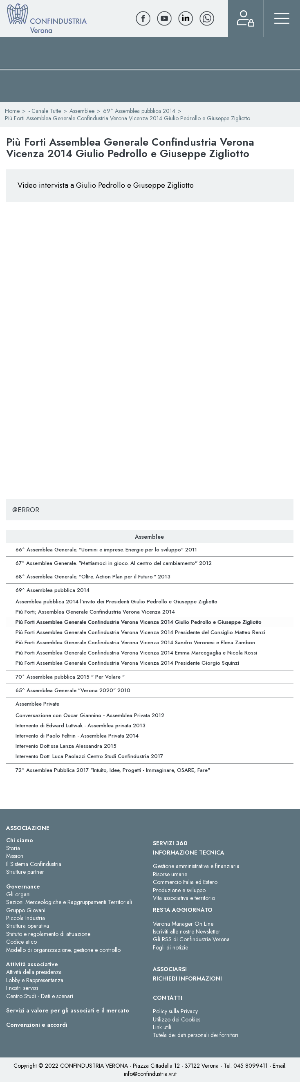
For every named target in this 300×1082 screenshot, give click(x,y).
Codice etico (21, 942)
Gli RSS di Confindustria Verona (191, 939)
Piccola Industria (25, 918)
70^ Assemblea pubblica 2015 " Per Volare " (70, 677)
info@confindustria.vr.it (150, 1074)
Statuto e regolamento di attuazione (48, 934)
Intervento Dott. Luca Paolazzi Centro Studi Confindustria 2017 (89, 756)
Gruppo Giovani (25, 910)
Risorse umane (170, 874)
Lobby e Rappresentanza (34, 980)
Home (12, 111)
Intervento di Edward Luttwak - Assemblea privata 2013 (81, 725)
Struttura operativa (27, 926)
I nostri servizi (22, 988)
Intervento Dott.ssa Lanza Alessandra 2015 (66, 746)
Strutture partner (25, 872)
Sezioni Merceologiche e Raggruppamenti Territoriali (69, 902)
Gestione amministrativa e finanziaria (196, 866)
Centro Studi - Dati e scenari (39, 996)
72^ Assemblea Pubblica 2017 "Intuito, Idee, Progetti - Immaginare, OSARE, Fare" (113, 770)
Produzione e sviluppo (179, 890)
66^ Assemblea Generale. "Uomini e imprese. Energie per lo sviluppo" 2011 (106, 549)
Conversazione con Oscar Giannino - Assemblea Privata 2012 (90, 715)
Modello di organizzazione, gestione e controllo (63, 950)
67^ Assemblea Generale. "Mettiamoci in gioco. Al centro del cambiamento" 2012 (114, 563)
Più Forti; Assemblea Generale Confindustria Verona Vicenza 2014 (95, 612)
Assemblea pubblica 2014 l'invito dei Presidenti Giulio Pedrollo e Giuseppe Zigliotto (116, 601)
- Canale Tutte (44, 111)
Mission (14, 856)
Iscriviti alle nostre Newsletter (186, 931)
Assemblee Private (37, 704)
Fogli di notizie (170, 947)
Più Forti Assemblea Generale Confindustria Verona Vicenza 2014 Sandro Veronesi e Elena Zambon (135, 642)
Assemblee (81, 111)
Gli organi (18, 894)
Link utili (162, 1027)
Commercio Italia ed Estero (185, 882)
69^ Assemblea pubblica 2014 (139, 111)
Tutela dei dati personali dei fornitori (195, 1035)
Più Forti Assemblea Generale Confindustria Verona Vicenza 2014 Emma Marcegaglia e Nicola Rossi (136, 653)
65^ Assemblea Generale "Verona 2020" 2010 (73, 690)
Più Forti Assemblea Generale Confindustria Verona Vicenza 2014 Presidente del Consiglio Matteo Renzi (140, 632)
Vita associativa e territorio (184, 898)
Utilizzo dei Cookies (176, 1019)
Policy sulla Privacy (175, 1011)
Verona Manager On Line (183, 924)
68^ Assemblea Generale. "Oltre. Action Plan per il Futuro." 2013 (93, 576)
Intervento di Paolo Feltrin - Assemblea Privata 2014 (77, 736)
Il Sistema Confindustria (33, 864)
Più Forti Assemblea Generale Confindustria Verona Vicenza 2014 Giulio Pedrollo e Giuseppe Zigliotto (139, 622)
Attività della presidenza (34, 972)
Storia (13, 848)
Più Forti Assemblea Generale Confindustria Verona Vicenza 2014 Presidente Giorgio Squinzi (127, 663)
